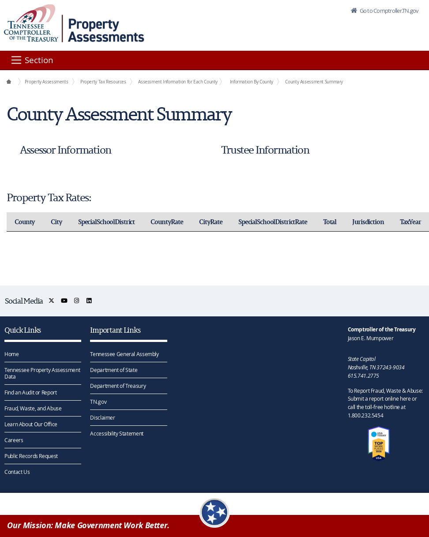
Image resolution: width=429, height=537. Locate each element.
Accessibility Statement (116, 432)
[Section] (31, 60)
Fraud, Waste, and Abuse (32, 407)
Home (11, 353)
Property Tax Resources (103, 82)
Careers (13, 439)
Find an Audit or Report (30, 391)
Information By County (251, 82)
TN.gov (98, 401)
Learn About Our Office (30, 423)
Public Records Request (31, 455)
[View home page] (31, 23)
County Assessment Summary (314, 82)
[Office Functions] (8, 82)
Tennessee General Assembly (124, 353)
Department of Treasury (118, 385)
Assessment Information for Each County (178, 82)
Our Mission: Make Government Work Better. (88, 525)
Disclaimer (102, 417)
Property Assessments (46, 82)
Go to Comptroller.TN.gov (388, 11)
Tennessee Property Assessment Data (42, 372)
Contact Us (17, 471)
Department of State (113, 369)
